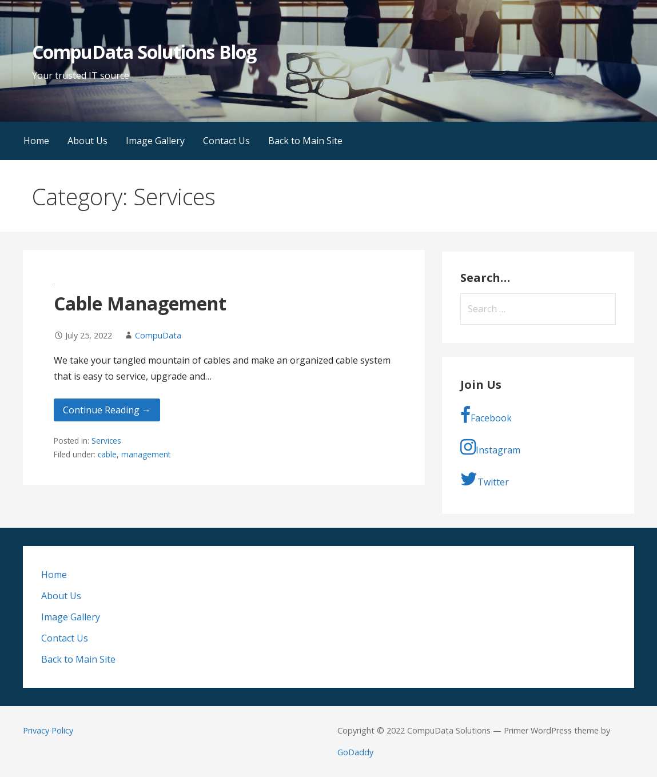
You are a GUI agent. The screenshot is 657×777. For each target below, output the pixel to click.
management (145, 454)
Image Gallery (155, 140)
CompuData (158, 335)
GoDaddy (355, 752)
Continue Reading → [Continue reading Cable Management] (107, 410)
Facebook (486, 415)
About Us (87, 140)
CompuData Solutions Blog (144, 51)
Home (36, 140)
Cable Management (140, 303)
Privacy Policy (48, 730)
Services (106, 440)
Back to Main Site (305, 140)
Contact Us (226, 140)
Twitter (484, 479)
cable (107, 454)
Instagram (490, 447)
